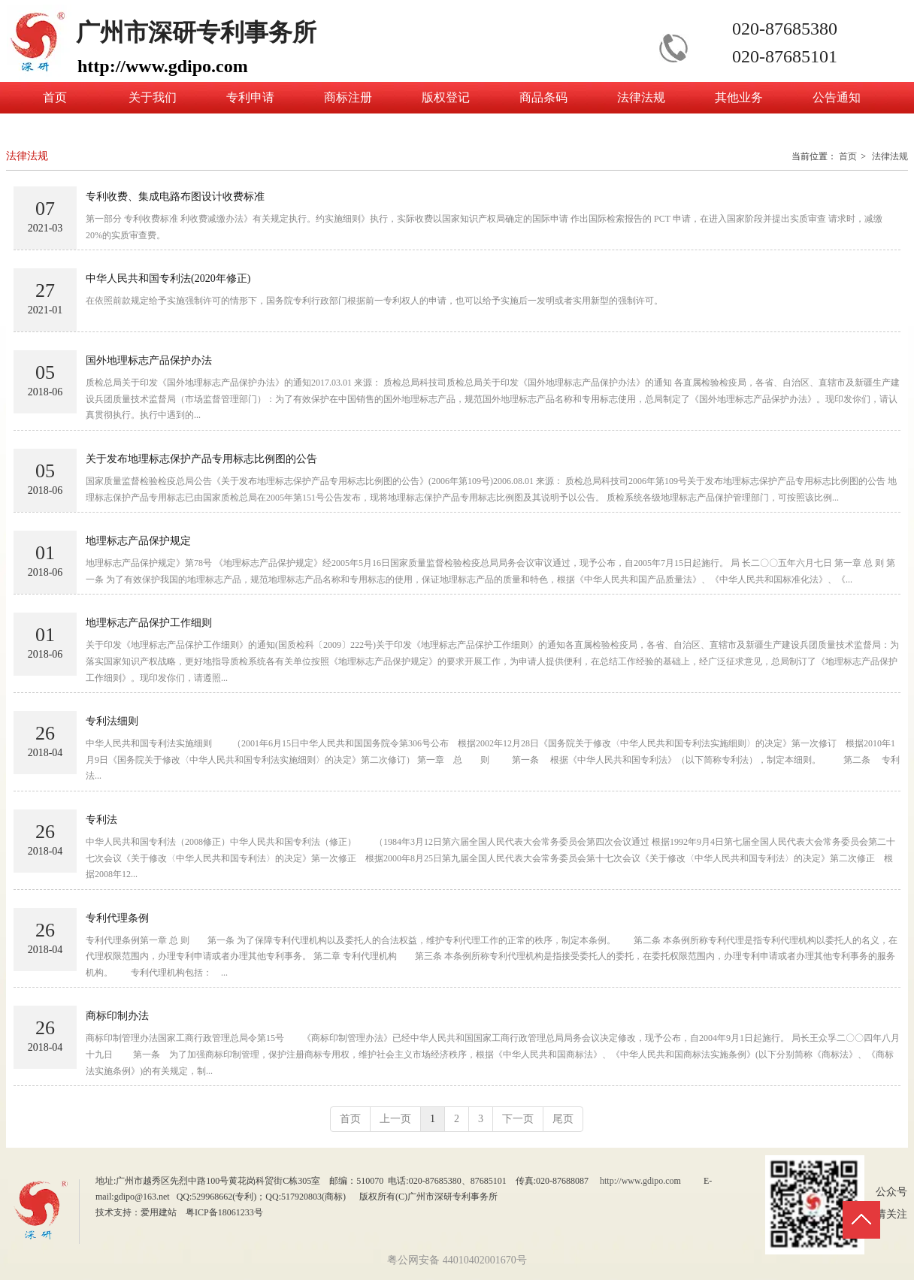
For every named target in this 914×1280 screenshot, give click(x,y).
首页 (848, 156)
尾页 (563, 1118)
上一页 (395, 1118)
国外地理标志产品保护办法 (149, 360)
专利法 (101, 819)
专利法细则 (112, 721)
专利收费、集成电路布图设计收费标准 (175, 196)
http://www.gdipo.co (637, 1181)
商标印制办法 (117, 1015)
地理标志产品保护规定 (138, 540)
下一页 (518, 1118)
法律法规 (890, 156)
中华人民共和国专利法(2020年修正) (168, 278)
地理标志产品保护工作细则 (149, 622)
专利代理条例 (117, 918)
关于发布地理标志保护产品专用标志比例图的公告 (201, 458)
